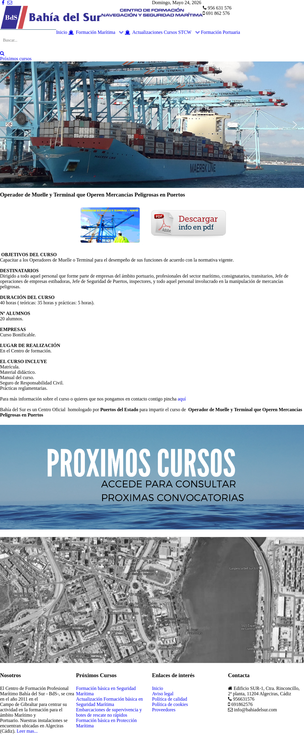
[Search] (2, 53)
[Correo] (9, 2)
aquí (182, 398)
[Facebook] (3, 2)
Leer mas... (27, 731)
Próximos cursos (15, 58)
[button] (9, 124)
